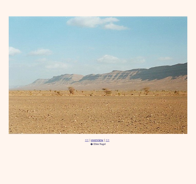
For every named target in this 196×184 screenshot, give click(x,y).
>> (107, 140)
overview (97, 140)
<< (87, 140)
